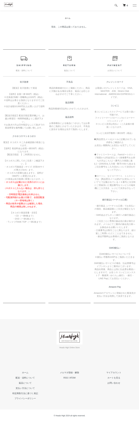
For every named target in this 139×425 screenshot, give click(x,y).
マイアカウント (113, 372)
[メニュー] (134, 5)
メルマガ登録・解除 (69, 372)
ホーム (67, 18)
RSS (66, 378)
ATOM (72, 378)
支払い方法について (25, 388)
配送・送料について (25, 378)
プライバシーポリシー (25, 398)
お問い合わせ (113, 383)
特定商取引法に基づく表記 (25, 393)
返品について (25, 383)
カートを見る (113, 378)
